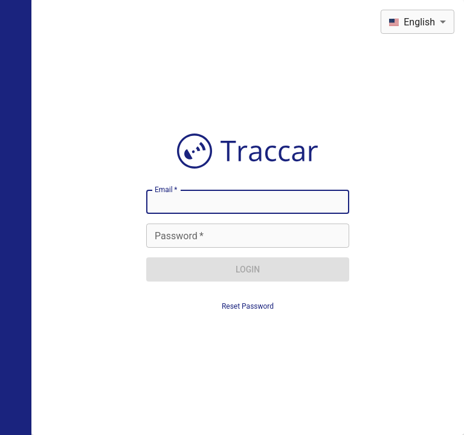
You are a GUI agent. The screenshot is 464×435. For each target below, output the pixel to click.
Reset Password (248, 306)
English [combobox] (412, 22)
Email (166, 189)
